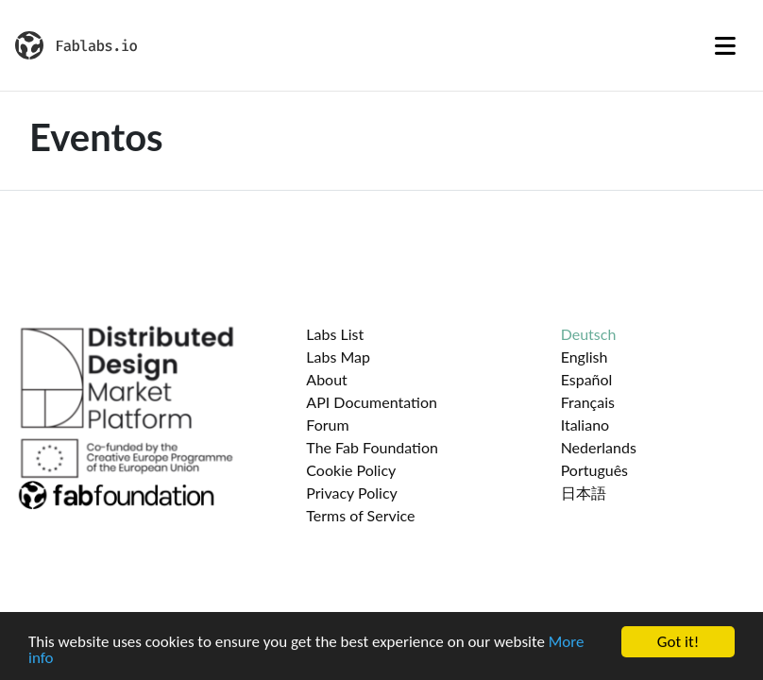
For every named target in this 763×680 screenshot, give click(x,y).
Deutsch (589, 334)
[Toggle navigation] (725, 45)
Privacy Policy (352, 493)
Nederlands (598, 447)
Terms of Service (360, 515)
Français (588, 402)
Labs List (335, 334)
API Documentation (371, 402)
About (327, 379)
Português (594, 470)
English (584, 357)
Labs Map (338, 357)
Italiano (585, 425)
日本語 (583, 493)
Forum (327, 425)
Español (587, 379)
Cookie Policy (351, 470)
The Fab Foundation (372, 447)
